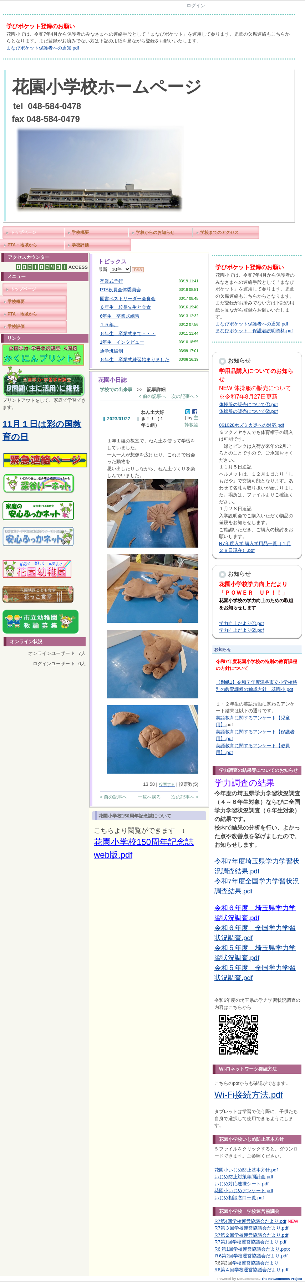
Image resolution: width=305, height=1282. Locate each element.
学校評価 (80, 244)
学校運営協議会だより (255, 1263)
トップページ (23, 232)
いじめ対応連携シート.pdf (241, 1183)
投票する (167, 784)
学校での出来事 (116, 389)
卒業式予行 (111, 281)
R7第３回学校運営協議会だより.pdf (251, 1228)
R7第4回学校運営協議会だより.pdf (250, 1221)
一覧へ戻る (149, 797)
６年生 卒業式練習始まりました (134, 359)
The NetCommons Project (281, 1279)
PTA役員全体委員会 (120, 289)
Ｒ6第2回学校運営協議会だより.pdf (251, 1255)
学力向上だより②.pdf (241, 630)
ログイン (196, 5)
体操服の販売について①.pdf (248, 404)
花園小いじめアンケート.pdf (243, 1190)
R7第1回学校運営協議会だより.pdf (250, 1242)
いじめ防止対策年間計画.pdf (243, 1176)
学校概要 (80, 232)
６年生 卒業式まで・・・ (128, 333)
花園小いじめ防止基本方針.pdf (246, 1170)
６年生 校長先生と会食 (125, 307)
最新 (114, 269)
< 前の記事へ (152, 396)
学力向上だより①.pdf (241, 623)
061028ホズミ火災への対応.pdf (251, 425)
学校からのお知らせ (155, 232)
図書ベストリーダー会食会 (128, 298)
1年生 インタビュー (122, 342)
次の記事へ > (184, 396)
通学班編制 (111, 351)
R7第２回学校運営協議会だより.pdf (251, 1235)
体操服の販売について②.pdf (248, 411)
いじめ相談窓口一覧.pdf (239, 1197)
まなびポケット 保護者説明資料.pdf (254, 330)
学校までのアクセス (219, 232)
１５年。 (109, 324)
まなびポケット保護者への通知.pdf (42, 48)
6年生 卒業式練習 (119, 316)
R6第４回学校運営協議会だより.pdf (251, 1269)
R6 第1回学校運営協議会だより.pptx (252, 1249)
